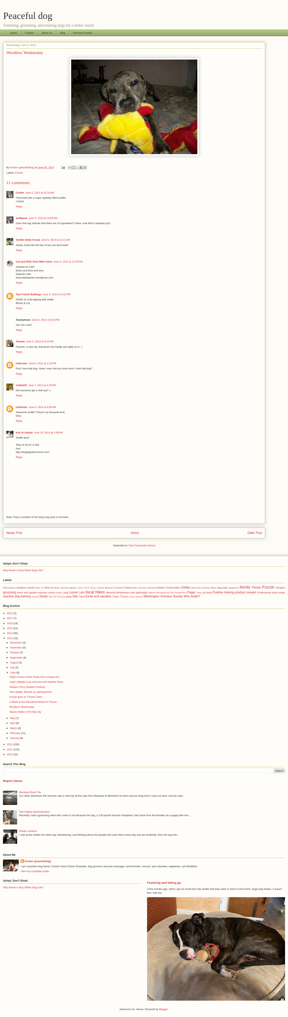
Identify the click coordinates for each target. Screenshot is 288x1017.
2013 (10, 638)
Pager (191, 592)
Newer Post (14, 533)
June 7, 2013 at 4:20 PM (42, 385)
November (16, 647)
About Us (47, 32)
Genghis (280, 587)
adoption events (25, 587)
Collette (160, 587)
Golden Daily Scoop (28, 239)
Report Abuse (12, 780)
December (16, 642)
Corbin (20, 192)
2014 (10, 633)
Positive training (223, 592)
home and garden (27, 592)
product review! (245, 592)
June (13, 672)
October (15, 652)
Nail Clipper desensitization (34, 811)
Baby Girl (40, 588)
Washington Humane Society (163, 596)
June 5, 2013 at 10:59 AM (43, 218)
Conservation (172, 587)
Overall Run (180, 592)
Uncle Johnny (136, 596)
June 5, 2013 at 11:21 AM (55, 239)
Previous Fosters (82, 32)
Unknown (21, 363)
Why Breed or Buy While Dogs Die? (23, 570)
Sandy (43, 596)
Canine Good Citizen (86, 588)
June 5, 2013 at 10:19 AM (39, 192)
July (12, 667)
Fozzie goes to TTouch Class (25, 696)
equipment (233, 587)
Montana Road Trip (30, 792)
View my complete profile (35, 871)
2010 (10, 754)
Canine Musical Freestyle (110, 587)
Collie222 (21, 385)
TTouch (124, 596)
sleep (68, 596)
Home (13, 32)
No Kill (170, 592)
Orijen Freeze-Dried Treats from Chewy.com (34, 676)
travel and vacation (98, 596)
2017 (10, 618)
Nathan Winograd (157, 592)
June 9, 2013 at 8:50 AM (42, 407)
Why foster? (192, 596)
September (16, 657)
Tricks (115, 596)
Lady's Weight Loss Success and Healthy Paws (36, 681)
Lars (82, 592)
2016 (10, 623)
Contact (29, 32)
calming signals (68, 587)
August (14, 662)
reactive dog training (17, 596)
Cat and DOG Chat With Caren (34, 261)
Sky (50, 596)
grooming (9, 592)
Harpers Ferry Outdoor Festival (27, 686)
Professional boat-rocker (271, 592)
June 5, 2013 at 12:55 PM (68, 261)
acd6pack (21, 218)
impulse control (46, 592)
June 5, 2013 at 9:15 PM (40, 341)
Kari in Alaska (24, 432)
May (13, 718)
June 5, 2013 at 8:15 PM (45, 319)
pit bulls (207, 592)
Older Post (254, 533)
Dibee (214, 587)
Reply (19, 206)
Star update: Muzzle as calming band (30, 691)
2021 (10, 613)
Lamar (73, 592)
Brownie (55, 587)
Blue (47, 587)
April (13, 723)
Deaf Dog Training (200, 587)
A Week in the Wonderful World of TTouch (33, 701)
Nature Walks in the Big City (25, 711)
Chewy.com (130, 587)
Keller (59, 592)
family (245, 587)
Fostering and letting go (164, 882)
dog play (222, 587)
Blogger (163, 1009)
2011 (10, 749)
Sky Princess (59, 597)
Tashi (82, 596)
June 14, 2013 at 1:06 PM (48, 432)
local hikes (95, 592)
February (15, 733)
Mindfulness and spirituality (131, 592)
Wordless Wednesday (21, 706)
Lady (65, 592)
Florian (256, 587)
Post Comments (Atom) (142, 545)
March (14, 728)
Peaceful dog (27, 15)
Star (75, 596)
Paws (199, 592)
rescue (35, 596)
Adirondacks (9, 587)
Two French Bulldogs (29, 294)
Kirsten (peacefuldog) (38, 861)
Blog (62, 32)
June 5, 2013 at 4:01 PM (56, 294)
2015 (10, 628)
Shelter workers (28, 831)
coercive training (146, 587)
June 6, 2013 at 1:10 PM (42, 363)
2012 (10, 744)
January (15, 738)
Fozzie (19, 172)
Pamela (20, 341)
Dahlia (185, 587)
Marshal (110, 592)
